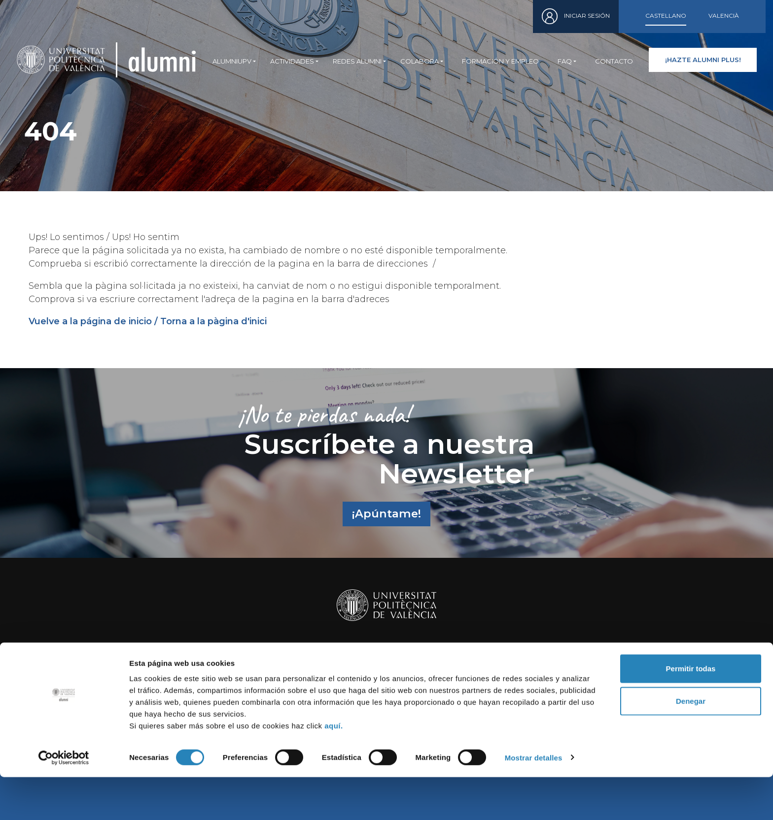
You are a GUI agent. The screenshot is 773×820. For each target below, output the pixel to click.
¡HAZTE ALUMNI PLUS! (703, 60)
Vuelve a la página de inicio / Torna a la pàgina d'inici (148, 321)
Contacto (614, 61)
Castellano (665, 15)
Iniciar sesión (587, 15)
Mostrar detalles (533, 800)
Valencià (723, 15)
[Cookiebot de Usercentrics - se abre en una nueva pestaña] (64, 800)
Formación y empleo (500, 61)
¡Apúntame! (386, 513)
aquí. (333, 768)
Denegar (690, 744)
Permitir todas (691, 711)
